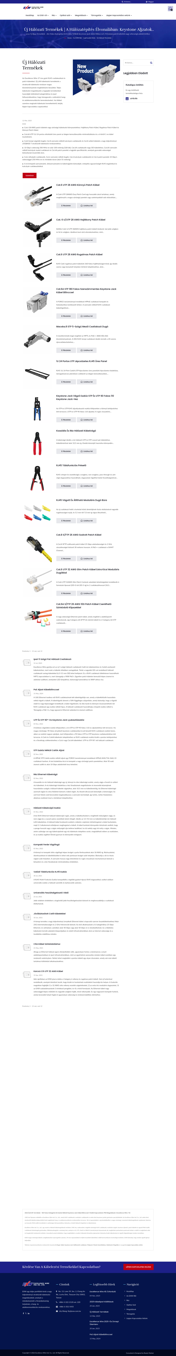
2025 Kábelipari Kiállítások (101, 1301)
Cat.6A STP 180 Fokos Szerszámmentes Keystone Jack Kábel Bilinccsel (84, 290)
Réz (54, 15)
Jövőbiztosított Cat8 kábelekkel (50, 913)
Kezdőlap (30, 15)
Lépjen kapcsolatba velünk (119, 15)
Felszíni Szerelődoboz (99, 1245)
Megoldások (81, 15)
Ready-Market (149, 1352)
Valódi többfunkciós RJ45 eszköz (50, 872)
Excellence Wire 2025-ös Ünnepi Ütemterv (104, 1322)
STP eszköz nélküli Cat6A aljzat (49, 750)
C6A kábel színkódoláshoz (47, 944)
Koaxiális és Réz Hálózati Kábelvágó (77, 430)
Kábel (62, 1245)
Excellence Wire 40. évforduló (103, 1291)
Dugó (58, 1245)
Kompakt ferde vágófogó (47, 844)
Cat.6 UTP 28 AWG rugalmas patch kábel (80, 254)
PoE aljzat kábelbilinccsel (46, 689)
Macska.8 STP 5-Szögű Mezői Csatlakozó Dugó (83, 326)
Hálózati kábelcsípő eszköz (47, 808)
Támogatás (97, 15)
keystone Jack (69, 1245)
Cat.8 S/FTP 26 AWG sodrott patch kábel (80, 534)
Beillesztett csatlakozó (80, 1245)
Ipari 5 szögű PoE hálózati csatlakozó (52, 659)
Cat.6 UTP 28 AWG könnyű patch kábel (79, 185)
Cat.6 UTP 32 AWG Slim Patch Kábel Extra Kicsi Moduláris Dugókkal (83, 571)
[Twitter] (26, 1313)
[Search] (134, 2)
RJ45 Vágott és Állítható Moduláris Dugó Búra (83, 500)
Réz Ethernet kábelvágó (46, 774)
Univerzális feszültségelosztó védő (51, 893)
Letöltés (131, 98)
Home (69, 38)
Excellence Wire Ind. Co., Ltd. (45, 1352)
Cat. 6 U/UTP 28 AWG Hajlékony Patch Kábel (82, 219)
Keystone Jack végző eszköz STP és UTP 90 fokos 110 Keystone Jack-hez (86, 397)
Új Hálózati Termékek (104, 38)
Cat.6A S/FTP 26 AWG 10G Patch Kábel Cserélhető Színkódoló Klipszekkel (85, 606)
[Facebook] (23, 1313)
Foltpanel (90, 1245)
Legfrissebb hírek (89, 38)
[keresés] (122, 2)
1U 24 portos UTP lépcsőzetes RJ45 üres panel (83, 361)
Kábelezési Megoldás (113, 1245)
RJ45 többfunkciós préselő (72, 465)
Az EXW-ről (42, 15)
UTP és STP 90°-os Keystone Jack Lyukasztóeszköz (59, 720)
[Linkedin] (28, 1313)
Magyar (151, 2)
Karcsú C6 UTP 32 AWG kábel (48, 971)
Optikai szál (66, 15)
